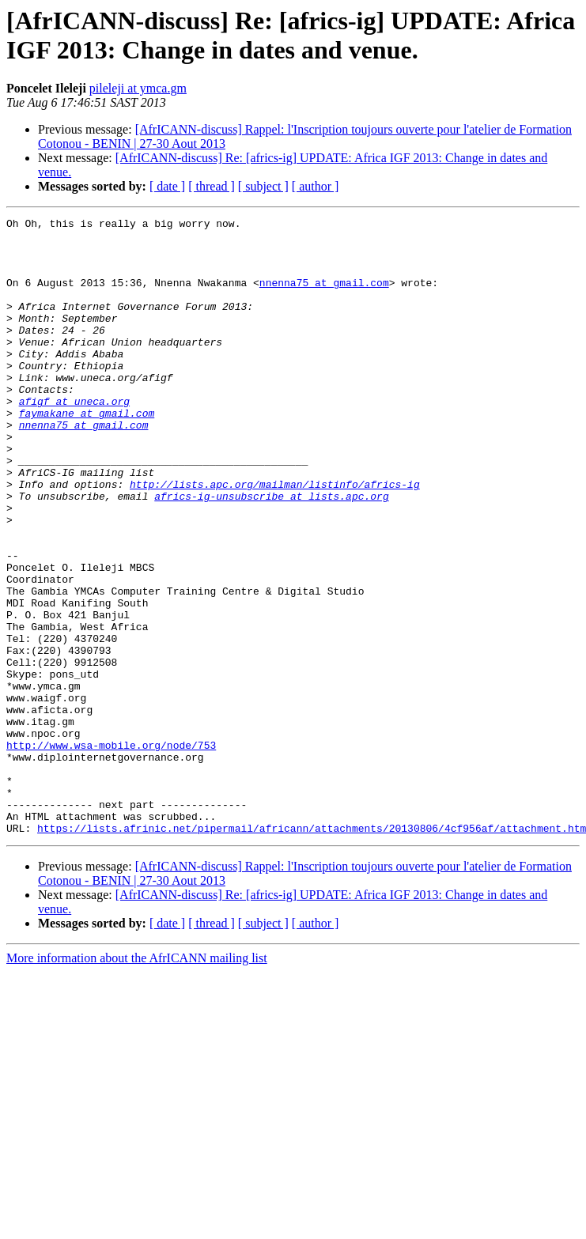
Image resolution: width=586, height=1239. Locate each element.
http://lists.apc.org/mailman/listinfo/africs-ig (275, 538)
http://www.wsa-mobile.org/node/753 (111, 851)
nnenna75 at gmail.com (324, 296)
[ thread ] (211, 186)
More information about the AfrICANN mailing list (136, 1081)
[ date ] (167, 186)
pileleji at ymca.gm (138, 88)
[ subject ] (263, 186)
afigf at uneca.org (74, 439)
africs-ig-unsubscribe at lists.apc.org (271, 553)
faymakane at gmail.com (87, 453)
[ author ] (315, 186)
